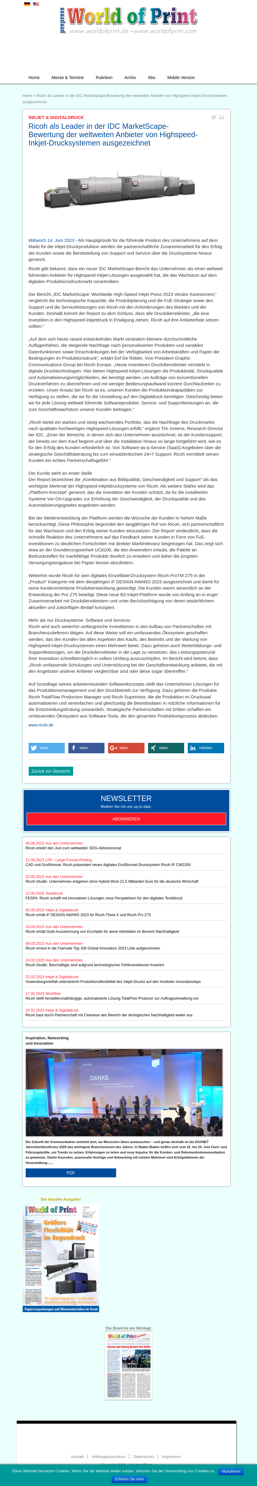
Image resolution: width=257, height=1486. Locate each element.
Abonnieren (126, 819)
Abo (152, 77)
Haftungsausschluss (108, 1457)
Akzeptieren (230, 1471)
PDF (71, 1172)
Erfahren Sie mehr (129, 1479)
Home (34, 77)
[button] (47, 748)
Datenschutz (143, 1457)
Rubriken (104, 77)
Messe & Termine (68, 77)
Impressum (171, 1457)
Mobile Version (181, 77)
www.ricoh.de (41, 725)
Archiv (130, 77)
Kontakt (77, 1457)
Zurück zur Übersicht (51, 771)
